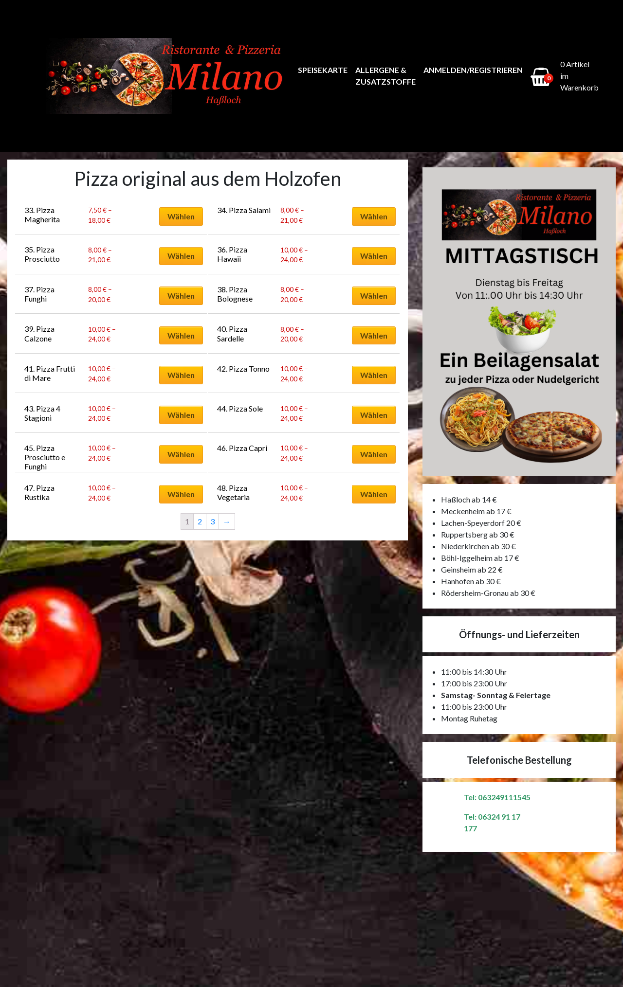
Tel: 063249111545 (497, 797)
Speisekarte (323, 69)
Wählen (181, 216)
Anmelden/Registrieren (473, 69)
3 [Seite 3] (212, 521)
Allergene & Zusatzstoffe (385, 75)
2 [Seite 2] (200, 521)
